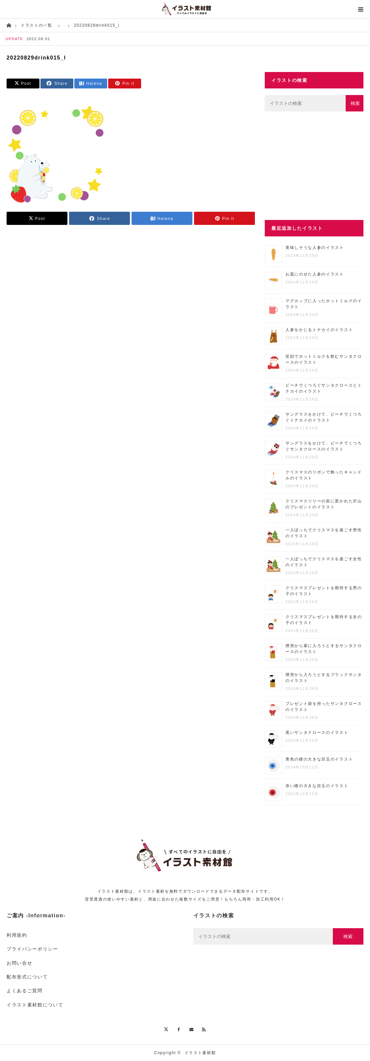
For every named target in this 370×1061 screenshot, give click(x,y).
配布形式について (27, 976)
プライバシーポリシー (32, 949)
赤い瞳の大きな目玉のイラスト (317, 786)
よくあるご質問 (25, 990)
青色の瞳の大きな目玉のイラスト (319, 759)
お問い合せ (19, 963)
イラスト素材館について (35, 1004)
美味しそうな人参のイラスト (314, 247)
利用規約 (17, 935)
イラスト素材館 (200, 1052)
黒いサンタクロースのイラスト (317, 732)
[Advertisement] (314, 166)
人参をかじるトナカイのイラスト (319, 329)
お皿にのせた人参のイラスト (314, 274)
